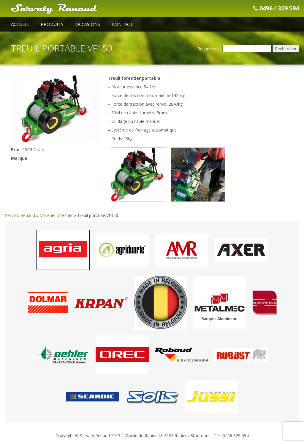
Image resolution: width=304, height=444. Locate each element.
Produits (52, 24)
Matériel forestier (56, 215)
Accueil (20, 24)
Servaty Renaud (20, 215)
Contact (122, 24)
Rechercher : (209, 48)
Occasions (87, 24)
